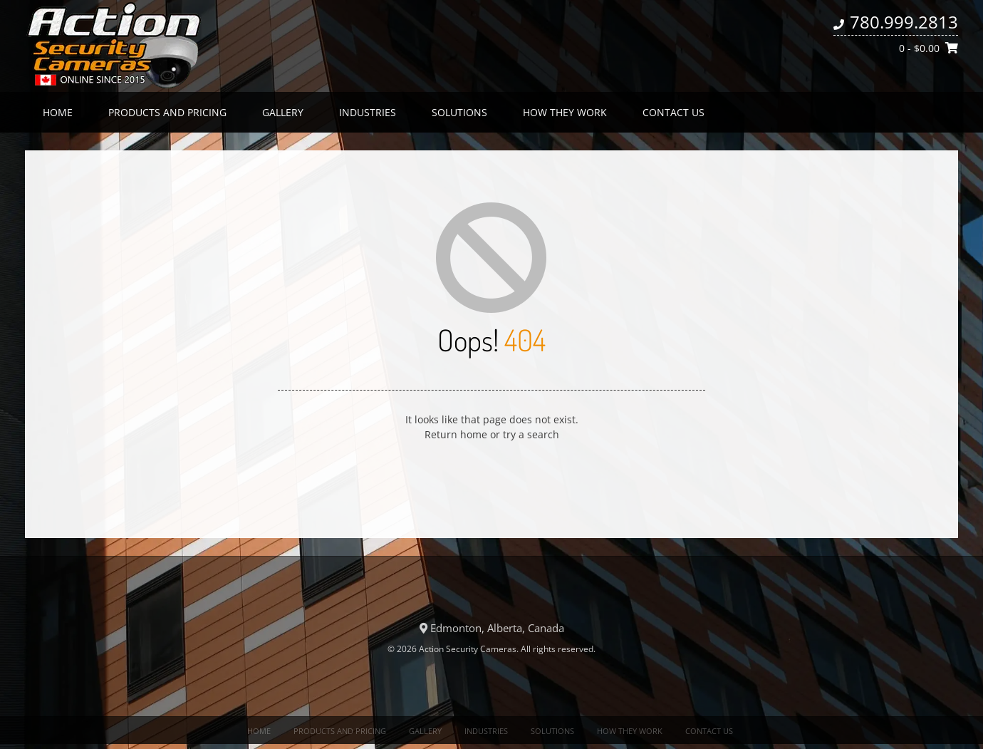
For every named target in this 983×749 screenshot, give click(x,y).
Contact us (673, 112)
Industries (367, 112)
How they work (565, 112)
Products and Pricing (167, 112)
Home (58, 112)
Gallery (282, 112)
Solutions (459, 112)
